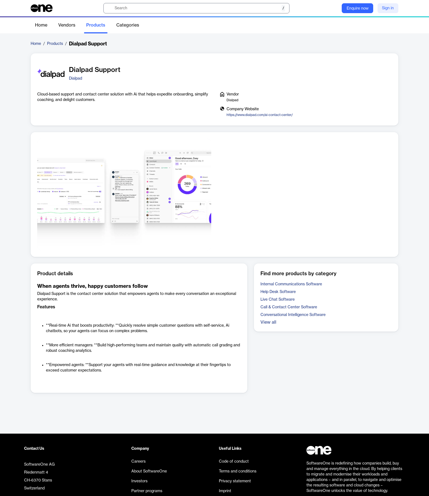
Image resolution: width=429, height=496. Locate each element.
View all (268, 322)
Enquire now (358, 8)
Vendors (66, 25)
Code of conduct (234, 461)
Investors (139, 481)
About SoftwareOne (149, 471)
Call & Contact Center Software (288, 307)
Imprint (225, 491)
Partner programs (146, 491)
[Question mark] (334, 8)
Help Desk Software (278, 292)
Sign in (388, 8)
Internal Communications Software (291, 284)
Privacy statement (235, 481)
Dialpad (75, 78)
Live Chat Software (277, 299)
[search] (196, 8)
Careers (138, 461)
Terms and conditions (237, 471)
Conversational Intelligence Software (293, 315)
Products (95, 25)
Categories (127, 25)
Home (41, 25)
